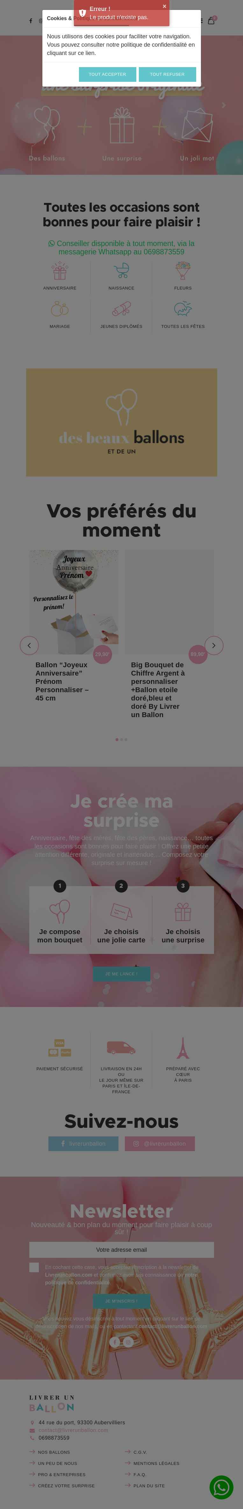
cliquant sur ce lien (71, 53)
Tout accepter (107, 74)
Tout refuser (167, 74)
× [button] (165, 6)
